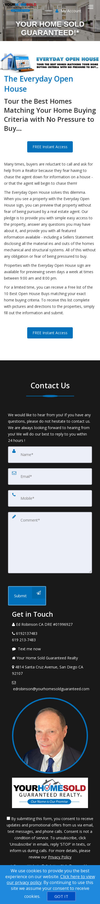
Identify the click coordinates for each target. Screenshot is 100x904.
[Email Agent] (50, 685)
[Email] (50, 476)
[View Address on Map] (50, 670)
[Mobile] (50, 498)
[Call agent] (50, 624)
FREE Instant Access (50, 146)
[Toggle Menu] (90, 7)
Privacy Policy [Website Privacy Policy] (59, 856)
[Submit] (27, 596)
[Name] (50, 454)
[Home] (21, 6)
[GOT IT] (61, 896)
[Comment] (50, 542)
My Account (68, 10)
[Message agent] (50, 649)
